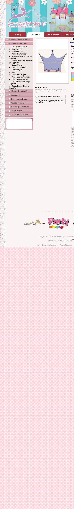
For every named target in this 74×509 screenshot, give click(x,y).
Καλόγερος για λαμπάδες (21, 77)
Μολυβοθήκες (17, 70)
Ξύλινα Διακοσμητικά (19, 47)
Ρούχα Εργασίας (66, 245)
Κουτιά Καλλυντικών (19, 54)
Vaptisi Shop (53, 241)
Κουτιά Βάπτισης (18, 52)
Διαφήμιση (54, 245)
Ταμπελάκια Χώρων (19, 75)
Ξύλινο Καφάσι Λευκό (20, 79)
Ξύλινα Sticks (17, 65)
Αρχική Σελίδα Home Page (50, 237)
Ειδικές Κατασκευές (19, 67)
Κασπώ (14, 72)
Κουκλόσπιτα (16, 49)
